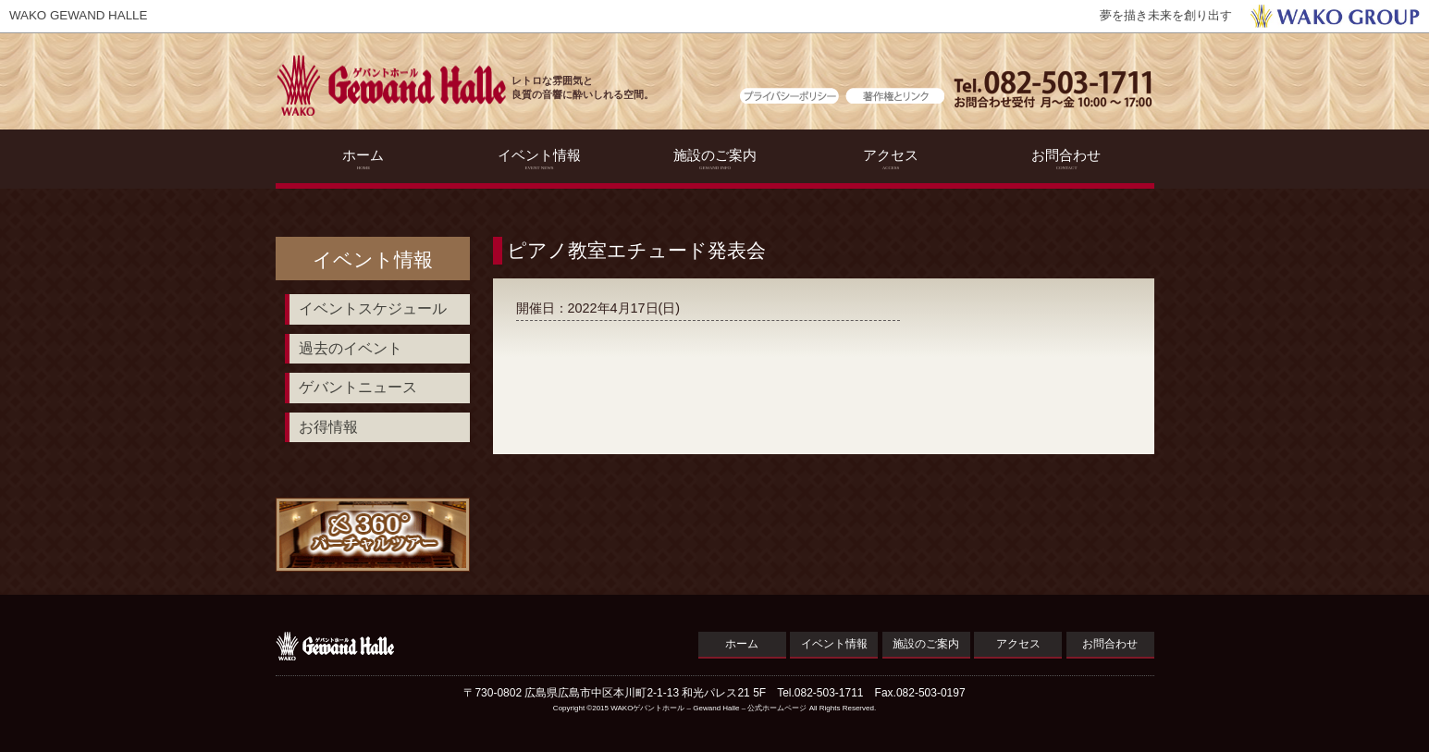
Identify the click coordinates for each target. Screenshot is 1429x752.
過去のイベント (350, 348)
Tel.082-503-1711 (820, 692)
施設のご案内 (714, 159)
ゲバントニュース (358, 387)
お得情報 (328, 427)
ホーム (363, 159)
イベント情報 (538, 159)
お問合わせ (1065, 159)
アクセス (890, 159)
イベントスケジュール (373, 308)
